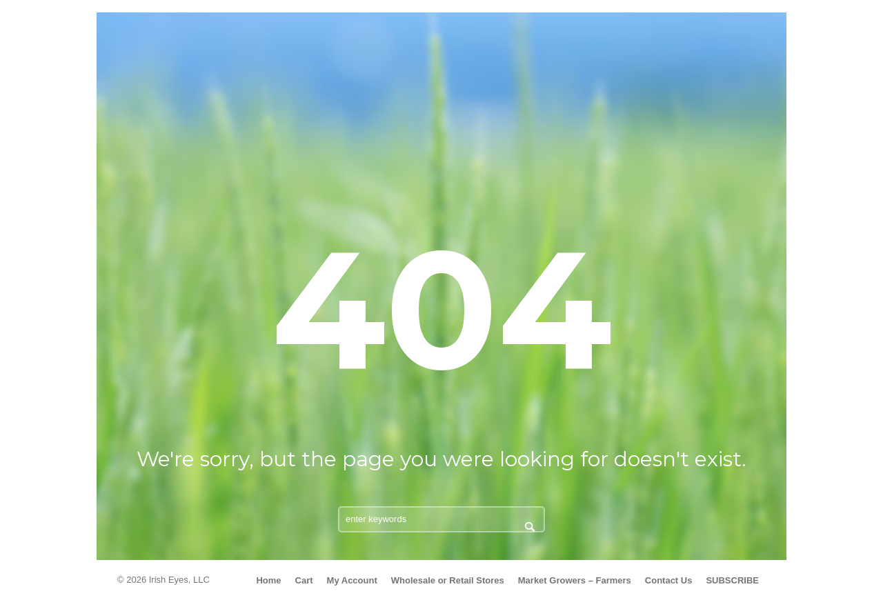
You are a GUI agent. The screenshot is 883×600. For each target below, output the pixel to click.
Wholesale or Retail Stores (447, 580)
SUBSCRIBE (732, 580)
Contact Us (669, 580)
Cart (304, 580)
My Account (352, 580)
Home (268, 580)
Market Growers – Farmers (574, 580)
